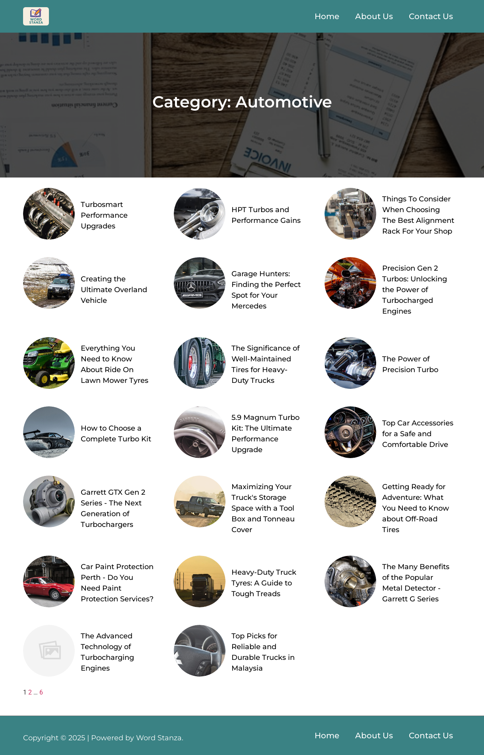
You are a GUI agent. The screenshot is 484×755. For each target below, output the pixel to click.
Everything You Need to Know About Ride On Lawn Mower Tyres (114, 364)
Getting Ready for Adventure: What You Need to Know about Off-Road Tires (415, 508)
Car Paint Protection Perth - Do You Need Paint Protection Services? (117, 582)
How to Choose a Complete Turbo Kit (116, 433)
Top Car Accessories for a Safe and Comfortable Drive (417, 434)
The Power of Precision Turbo (410, 364)
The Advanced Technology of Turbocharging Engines (107, 652)
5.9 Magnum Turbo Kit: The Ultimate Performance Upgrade (265, 433)
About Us (374, 16)
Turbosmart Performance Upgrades (104, 215)
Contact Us (431, 16)
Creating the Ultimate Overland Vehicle (114, 290)
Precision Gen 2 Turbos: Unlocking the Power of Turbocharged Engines (414, 290)
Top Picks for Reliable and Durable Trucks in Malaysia (263, 652)
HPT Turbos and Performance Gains (266, 215)
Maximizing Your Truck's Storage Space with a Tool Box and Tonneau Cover (263, 508)
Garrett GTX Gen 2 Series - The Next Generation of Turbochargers (113, 508)
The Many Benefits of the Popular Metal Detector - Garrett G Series (415, 582)
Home (327, 16)
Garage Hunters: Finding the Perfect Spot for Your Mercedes (266, 289)
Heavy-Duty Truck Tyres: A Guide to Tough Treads (263, 583)
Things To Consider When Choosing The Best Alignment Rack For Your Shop (418, 215)
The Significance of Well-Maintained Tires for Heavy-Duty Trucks (265, 364)
